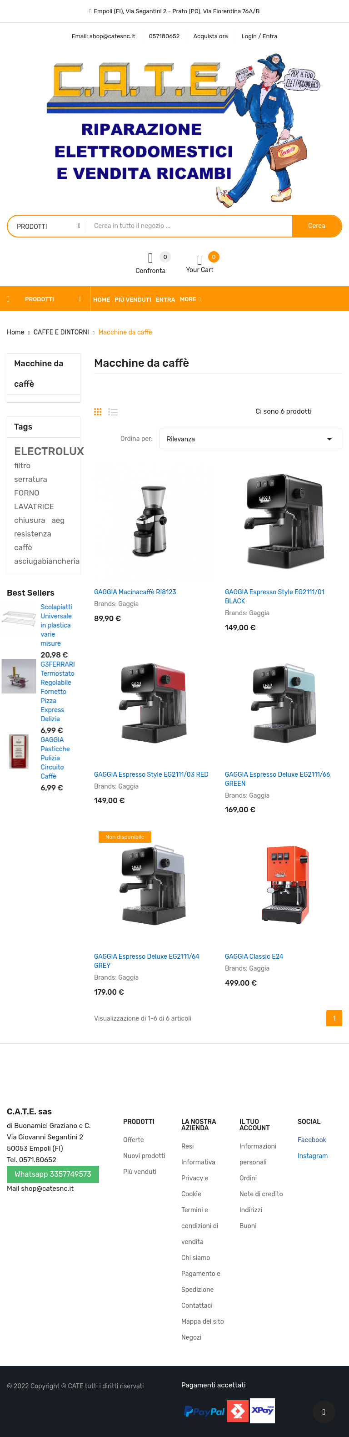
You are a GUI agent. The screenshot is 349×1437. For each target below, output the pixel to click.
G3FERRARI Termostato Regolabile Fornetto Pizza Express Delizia (63, 692)
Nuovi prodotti (144, 1156)
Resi (187, 1146)
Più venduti (139, 1172)
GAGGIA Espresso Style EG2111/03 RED (151, 775)
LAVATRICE (34, 506)
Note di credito (261, 1194)
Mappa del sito (202, 1322)
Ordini (248, 1178)
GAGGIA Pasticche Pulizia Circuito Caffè (60, 758)
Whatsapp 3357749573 (53, 1174)
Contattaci (197, 1306)
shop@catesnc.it (47, 1188)
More (188, 299)
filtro (22, 465)
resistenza (32, 533)
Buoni (248, 1226)
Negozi (191, 1337)
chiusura (29, 520)
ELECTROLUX (49, 451)
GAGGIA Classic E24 (254, 957)
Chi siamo (195, 1258)
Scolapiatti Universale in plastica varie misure (61, 625)
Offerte (133, 1140)
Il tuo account (254, 1125)
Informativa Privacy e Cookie (198, 1178)
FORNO (27, 492)
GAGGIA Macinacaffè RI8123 (135, 592)
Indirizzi (250, 1210)
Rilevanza (251, 437)
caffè (23, 547)
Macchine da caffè (39, 374)
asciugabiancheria (47, 561)
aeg (58, 520)
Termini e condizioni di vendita (200, 1226)
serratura (30, 479)
